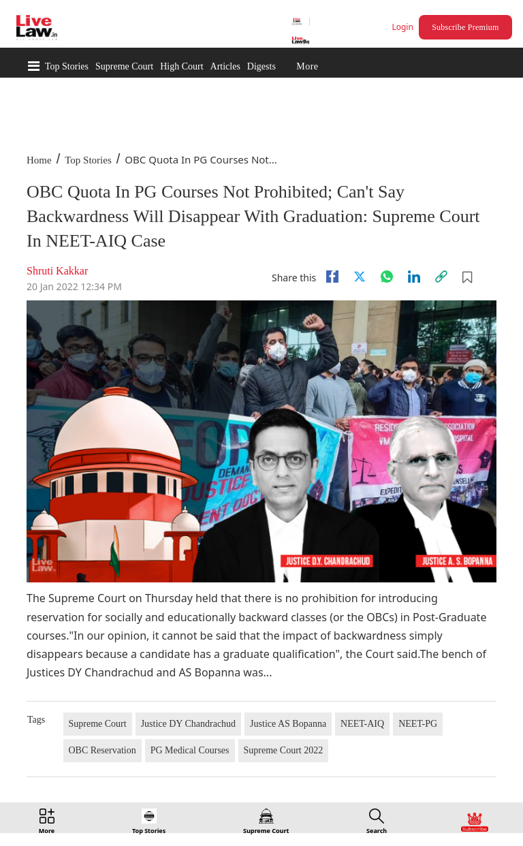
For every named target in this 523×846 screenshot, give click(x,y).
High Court (181, 66)
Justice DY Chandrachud (188, 724)
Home (39, 160)
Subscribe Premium (465, 27)
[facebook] (332, 276)
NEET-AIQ (362, 724)
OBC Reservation (102, 750)
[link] (441, 276)
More (307, 66)
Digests (261, 66)
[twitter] (359, 276)
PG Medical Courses (189, 750)
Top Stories (67, 66)
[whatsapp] (387, 276)
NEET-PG (417, 724)
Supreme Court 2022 (283, 750)
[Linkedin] (414, 276)
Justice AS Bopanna (288, 724)
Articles (225, 66)
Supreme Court (124, 66)
